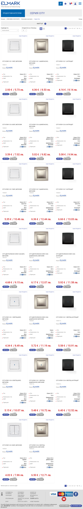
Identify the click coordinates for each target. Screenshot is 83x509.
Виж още (5, 94)
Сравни (13, 94)
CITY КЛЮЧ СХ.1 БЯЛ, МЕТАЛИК (12, 61)
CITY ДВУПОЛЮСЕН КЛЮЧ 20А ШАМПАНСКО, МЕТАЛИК (38, 255)
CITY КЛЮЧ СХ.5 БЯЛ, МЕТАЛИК (12, 445)
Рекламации (9, 498)
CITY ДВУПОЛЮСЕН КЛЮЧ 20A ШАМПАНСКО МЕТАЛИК (38, 318)
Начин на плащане (33, 493)
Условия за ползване (9, 493)
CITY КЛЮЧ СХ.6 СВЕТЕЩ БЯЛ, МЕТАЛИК (11, 381)
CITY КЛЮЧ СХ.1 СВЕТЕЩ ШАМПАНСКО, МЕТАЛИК (37, 381)
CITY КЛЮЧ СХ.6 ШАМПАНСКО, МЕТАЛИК (38, 125)
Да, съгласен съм (76, 505)
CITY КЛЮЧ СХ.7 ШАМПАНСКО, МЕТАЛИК (38, 190)
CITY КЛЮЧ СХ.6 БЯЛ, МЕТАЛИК (12, 124)
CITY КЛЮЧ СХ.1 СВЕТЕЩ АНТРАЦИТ (67, 317)
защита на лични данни (23, 499)
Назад (80, 19)
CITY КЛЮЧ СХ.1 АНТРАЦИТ (64, 61)
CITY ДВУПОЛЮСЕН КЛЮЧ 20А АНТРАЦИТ (65, 255)
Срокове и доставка (21, 493)
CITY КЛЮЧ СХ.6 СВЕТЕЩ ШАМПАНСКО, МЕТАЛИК (37, 446)
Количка (70, 3)
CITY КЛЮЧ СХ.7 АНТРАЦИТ (64, 189)
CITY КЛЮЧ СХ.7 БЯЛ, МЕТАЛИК (12, 189)
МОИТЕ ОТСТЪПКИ (65, 3)
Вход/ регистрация (74, 3)
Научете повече (64, 505)
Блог (7, 501)
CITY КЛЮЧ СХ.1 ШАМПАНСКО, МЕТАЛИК (38, 62)
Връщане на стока (34, 496)
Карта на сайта (22, 501)
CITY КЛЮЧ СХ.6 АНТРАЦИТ (64, 124)
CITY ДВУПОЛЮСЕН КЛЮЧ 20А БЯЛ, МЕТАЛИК (13, 255)
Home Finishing (34, 501)
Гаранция (9, 495)
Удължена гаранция (21, 496)
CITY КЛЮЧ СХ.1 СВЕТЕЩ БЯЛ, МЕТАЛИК (11, 318)
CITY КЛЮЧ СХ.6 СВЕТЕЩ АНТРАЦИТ (67, 380)
